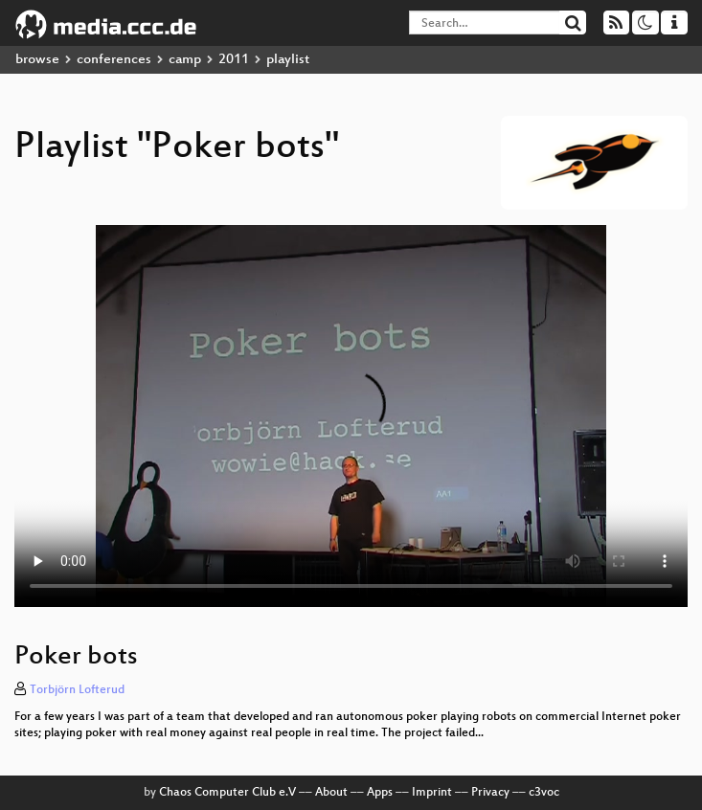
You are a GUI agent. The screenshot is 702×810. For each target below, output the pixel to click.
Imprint (432, 792)
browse (37, 60)
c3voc (544, 792)
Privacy (490, 792)
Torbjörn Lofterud (77, 690)
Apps (380, 792)
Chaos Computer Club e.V (227, 792)
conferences (114, 60)
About (331, 792)
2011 (233, 60)
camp (185, 60)
